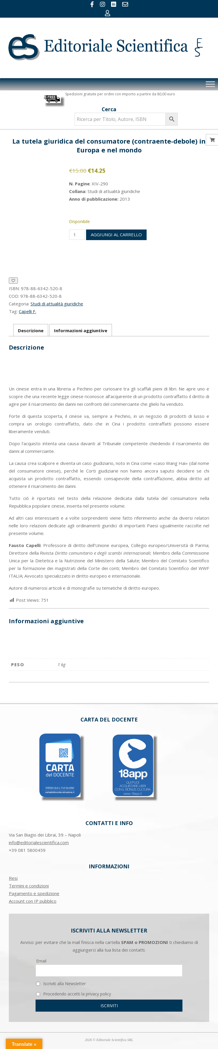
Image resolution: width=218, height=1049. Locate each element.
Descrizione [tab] (30, 330)
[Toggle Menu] (210, 84)
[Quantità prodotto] (77, 235)
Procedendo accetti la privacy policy (73, 994)
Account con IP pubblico (32, 901)
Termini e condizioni (29, 886)
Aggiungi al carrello (116, 234)
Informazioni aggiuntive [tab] (80, 330)
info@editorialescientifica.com (39, 842)
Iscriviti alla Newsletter (61, 983)
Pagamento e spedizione (34, 893)
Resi (13, 878)
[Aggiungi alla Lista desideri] (13, 280)
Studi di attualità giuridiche (57, 304)
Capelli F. (27, 311)
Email (41, 961)
